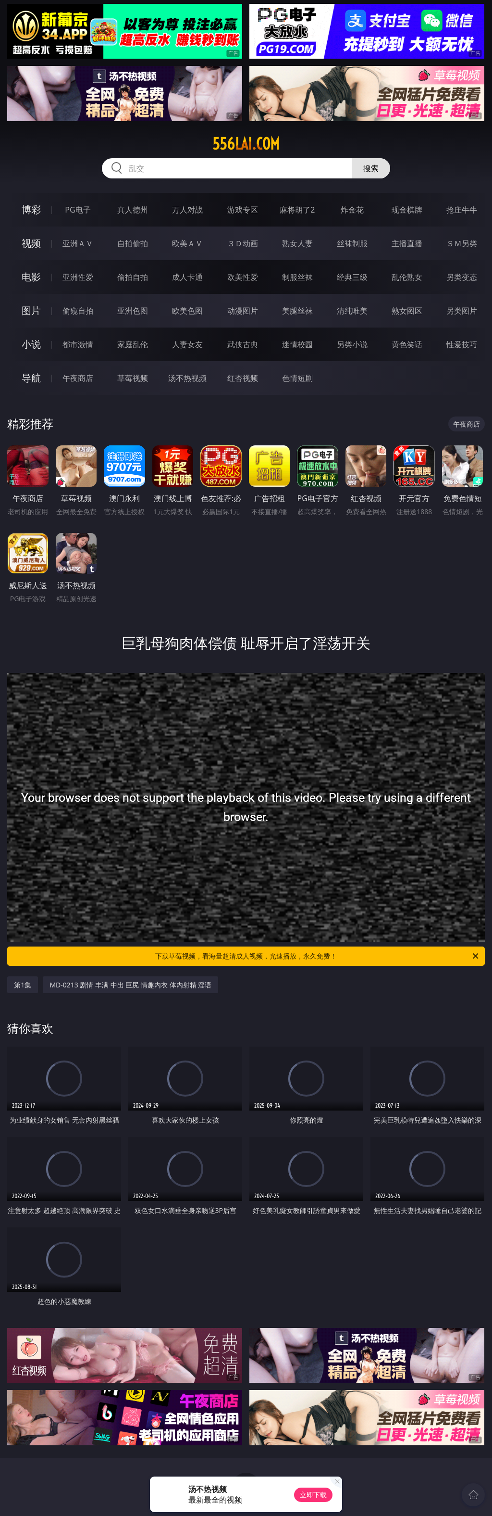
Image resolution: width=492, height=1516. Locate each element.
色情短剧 (297, 378)
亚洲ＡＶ (77, 243)
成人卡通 (187, 277)
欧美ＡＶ (187, 243)
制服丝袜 (297, 277)
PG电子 (77, 209)
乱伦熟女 (407, 277)
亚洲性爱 (77, 277)
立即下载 (313, 1494)
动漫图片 (242, 310)
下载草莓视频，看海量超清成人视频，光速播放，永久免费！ (317, 956)
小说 (31, 344)
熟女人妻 (297, 243)
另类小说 (352, 344)
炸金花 (352, 209)
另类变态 (461, 277)
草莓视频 (132, 378)
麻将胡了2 (297, 209)
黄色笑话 (407, 344)
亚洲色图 (132, 310)
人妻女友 (187, 344)
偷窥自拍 (77, 310)
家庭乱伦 (132, 344)
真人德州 (132, 209)
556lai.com (246, 143)
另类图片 (461, 310)
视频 (31, 243)
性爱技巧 (461, 344)
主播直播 (407, 243)
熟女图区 (407, 310)
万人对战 (187, 209)
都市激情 (77, 344)
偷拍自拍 (132, 277)
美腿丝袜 (297, 310)
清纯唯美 (352, 310)
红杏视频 (242, 378)
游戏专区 (242, 209)
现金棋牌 (407, 209)
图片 (31, 310)
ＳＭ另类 (461, 243)
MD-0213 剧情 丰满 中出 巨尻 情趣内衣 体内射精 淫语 (130, 984)
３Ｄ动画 (242, 243)
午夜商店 (77, 378)
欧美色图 (187, 310)
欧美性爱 (242, 277)
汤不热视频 (187, 378)
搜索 (371, 168)
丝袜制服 (352, 243)
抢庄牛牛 (461, 209)
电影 (31, 276)
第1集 (22, 984)
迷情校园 (297, 344)
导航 (31, 377)
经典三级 (352, 277)
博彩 (31, 209)
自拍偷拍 (132, 243)
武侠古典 (242, 344)
